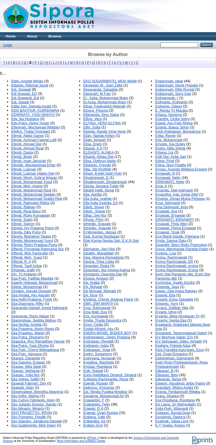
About (32, 36)
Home (11, 36)
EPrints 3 (93, 437)
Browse (55, 36)
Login (7, 45)
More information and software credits (81, 440)
